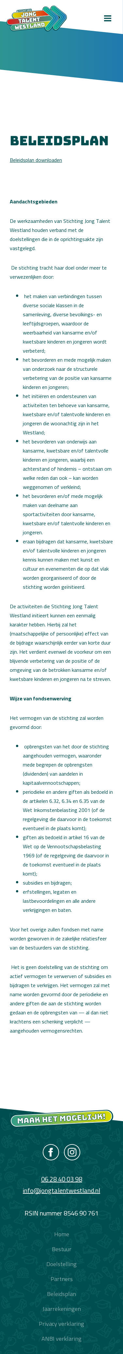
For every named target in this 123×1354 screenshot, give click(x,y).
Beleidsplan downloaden (36, 160)
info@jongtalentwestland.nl (61, 1190)
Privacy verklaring (61, 1323)
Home (61, 1234)
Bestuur (61, 1249)
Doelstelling (61, 1264)
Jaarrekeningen (61, 1308)
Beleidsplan (61, 1293)
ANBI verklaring (61, 1338)
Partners (62, 1279)
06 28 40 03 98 (61, 1179)
